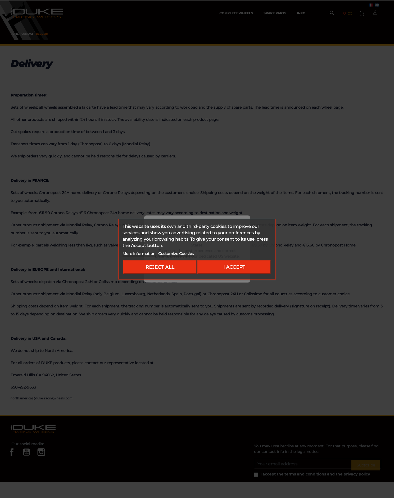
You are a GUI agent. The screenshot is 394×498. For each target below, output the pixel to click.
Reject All (160, 267)
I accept (234, 267)
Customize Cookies (176, 253)
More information (139, 253)
